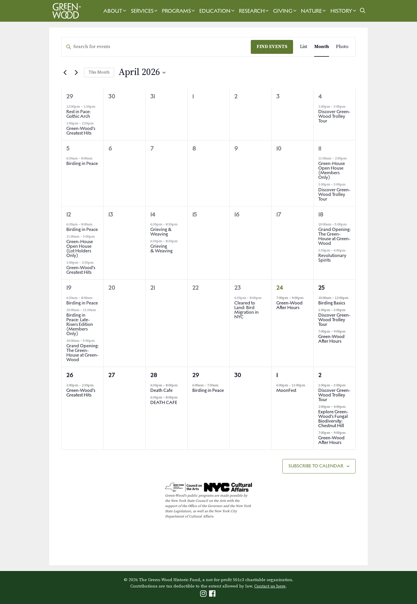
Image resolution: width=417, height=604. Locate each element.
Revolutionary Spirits (332, 258)
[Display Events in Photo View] (342, 46)
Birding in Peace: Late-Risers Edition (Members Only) (79, 324)
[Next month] (76, 72)
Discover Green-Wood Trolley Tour (334, 116)
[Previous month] (64, 72)
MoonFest (286, 390)
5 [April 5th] (68, 148)
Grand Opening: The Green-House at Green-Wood (334, 236)
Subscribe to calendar (315, 466)
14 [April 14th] (152, 214)
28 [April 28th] (153, 375)
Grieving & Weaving (161, 232)
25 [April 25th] (321, 287)
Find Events (272, 46)
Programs (179, 11)
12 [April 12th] (68, 214)
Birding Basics (332, 303)
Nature (314, 11)
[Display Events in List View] (303, 46)
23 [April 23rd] (237, 287)
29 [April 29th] (195, 375)
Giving (285, 11)
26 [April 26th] (69, 375)
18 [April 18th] (320, 214)
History (344, 11)
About (115, 11)
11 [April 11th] (319, 148)
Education (217, 11)
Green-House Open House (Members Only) (331, 170)
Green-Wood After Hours (289, 305)
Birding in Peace (82, 163)
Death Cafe (161, 390)
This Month (99, 72)
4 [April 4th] (320, 96)
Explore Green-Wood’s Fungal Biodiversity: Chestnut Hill (333, 418)
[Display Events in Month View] (321, 46)
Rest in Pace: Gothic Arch (78, 114)
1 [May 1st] (277, 375)
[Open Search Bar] (363, 11)
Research (254, 11)
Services (145, 11)
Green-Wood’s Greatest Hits (80, 131)
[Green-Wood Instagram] (204, 595)
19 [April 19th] (68, 287)
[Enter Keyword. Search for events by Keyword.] (156, 46)
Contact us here (270, 586)
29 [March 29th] (69, 96)
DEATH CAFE (163, 402)
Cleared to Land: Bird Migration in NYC (246, 310)
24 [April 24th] (279, 287)
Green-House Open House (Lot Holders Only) (79, 248)
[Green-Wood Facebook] (213, 595)
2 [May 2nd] (319, 375)
